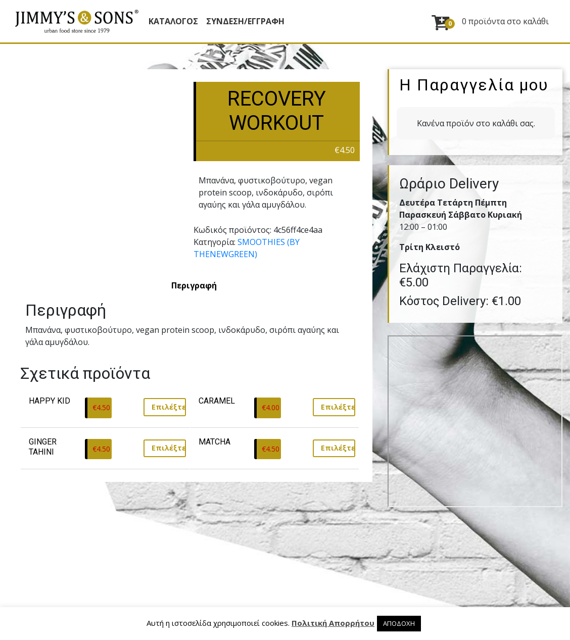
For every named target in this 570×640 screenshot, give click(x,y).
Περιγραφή (194, 285)
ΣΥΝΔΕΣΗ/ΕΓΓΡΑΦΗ (245, 21)
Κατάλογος (173, 21)
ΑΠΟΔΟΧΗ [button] (399, 623)
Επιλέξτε (168, 407)
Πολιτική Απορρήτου (333, 623)
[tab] (194, 285)
